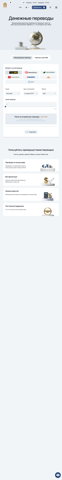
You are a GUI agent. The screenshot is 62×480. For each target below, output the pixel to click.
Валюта (44, 89)
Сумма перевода (10, 99)
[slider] (5, 107)
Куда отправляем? (29, 89)
